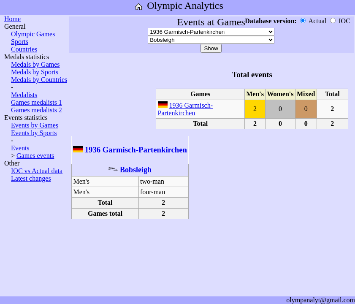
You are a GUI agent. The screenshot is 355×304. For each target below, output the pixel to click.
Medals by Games (35, 64)
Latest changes (31, 178)
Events (20, 148)
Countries (24, 49)
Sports (19, 41)
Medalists (24, 94)
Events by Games (34, 125)
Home (12, 18)
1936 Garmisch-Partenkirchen (185, 109)
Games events (35, 155)
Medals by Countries (39, 79)
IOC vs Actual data (36, 170)
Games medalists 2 (36, 110)
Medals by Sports (34, 72)
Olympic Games (33, 34)
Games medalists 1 (36, 102)
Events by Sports (34, 132)
